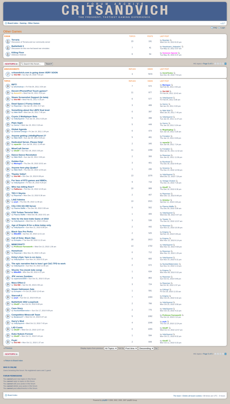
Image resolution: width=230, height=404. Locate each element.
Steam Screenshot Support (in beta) (29, 97)
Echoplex (17, 240)
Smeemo (166, 168)
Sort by (128, 348)
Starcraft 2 (16, 295)
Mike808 (17, 234)
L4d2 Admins (18, 199)
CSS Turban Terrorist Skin (24, 212)
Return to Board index (14, 361)
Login (223, 28)
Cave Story (17, 308)
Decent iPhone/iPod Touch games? (29, 91)
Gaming (23, 23)
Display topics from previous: (98, 348)
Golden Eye (17, 161)
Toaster (165, 219)
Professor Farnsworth (23, 247)
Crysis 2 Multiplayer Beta (24, 116)
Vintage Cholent (168, 181)
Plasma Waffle (19, 208)
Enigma (165, 232)
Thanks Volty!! (18, 174)
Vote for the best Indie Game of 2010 (30, 219)
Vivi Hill (17, 75)
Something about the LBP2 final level (30, 110)
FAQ (215, 28)
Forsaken (166, 136)
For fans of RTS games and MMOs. (29, 180)
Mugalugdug (167, 130)
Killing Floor (17, 52)
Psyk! (14, 340)
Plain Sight (17, 123)
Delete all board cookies (192, 396)
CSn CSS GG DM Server (23, 206)
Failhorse (18, 189)
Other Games (33, 23)
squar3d (17, 144)
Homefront (16, 251)
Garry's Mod (17, 321)
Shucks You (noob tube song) (26, 270)
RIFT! (14, 84)
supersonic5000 (20, 279)
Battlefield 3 (17, 46)
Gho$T (17, 151)
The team (177, 396)
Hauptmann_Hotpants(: (171, 47)
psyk (16, 202)
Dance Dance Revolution (24, 155)
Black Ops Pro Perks (22, 231)
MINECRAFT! (18, 244)
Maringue (166, 85)
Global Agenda (19, 129)
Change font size (222, 23)
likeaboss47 (18, 317)
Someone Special (169, 53)
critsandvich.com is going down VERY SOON (34, 72)
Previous (8, 348)
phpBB (104, 400)
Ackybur (166, 200)
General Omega (20, 131)
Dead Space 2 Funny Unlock (25, 103)
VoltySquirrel (167, 98)
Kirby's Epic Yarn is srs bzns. (26, 257)
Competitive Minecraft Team (25, 314)
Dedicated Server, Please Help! (27, 142)
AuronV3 (17, 93)
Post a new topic (11, 64)
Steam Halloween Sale (22, 289)
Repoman (18, 106)
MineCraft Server (20, 148)
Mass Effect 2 (18, 283)
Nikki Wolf (18, 112)
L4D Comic (17, 327)
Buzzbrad (166, 162)
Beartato (165, 40)
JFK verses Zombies (21, 276)
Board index (13, 23)
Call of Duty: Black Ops (23, 238)
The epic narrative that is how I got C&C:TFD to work (38, 263)
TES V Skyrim (18, 193)
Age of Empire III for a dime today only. (31, 225)
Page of (207, 64)
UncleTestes (167, 73)
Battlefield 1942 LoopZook (24, 302)
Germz (165, 104)
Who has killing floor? (22, 187)
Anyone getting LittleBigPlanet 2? (28, 135)
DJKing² (165, 290)
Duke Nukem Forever (22, 334)
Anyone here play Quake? (24, 167)
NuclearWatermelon (170, 264)
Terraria (15, 40)
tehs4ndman (19, 87)
